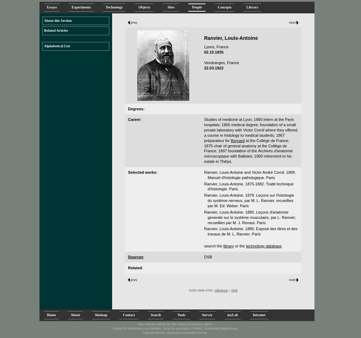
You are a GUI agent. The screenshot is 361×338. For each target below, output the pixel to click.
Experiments (81, 7)
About (75, 315)
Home (51, 315)
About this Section (58, 21)
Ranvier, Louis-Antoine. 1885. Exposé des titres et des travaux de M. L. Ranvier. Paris (251, 231)
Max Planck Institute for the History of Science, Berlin (175, 324)
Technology (114, 7)
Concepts (224, 7)
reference (221, 290)
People (197, 7)
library (228, 246)
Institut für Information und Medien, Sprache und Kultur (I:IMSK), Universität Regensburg (175, 328)
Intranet (259, 315)
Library (252, 7)
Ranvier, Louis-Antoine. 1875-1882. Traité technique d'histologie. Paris (249, 186)
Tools (181, 315)
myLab (232, 315)
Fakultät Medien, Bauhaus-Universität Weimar (175, 332)
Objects (144, 7)
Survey (207, 315)
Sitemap (101, 315)
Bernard (238, 141)
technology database (264, 246)
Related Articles (56, 30)
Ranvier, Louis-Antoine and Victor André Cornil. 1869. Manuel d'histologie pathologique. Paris (250, 175)
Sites (171, 7)
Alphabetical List (57, 46)
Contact (129, 315)
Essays (52, 7)
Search (156, 315)
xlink (234, 290)
